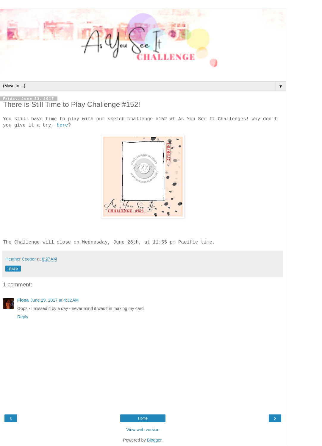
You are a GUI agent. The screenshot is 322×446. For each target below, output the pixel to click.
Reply (22, 316)
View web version (143, 429)
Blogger (154, 440)
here (62, 125)
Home (143, 418)
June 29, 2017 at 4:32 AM (54, 300)
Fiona (23, 300)
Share (13, 268)
